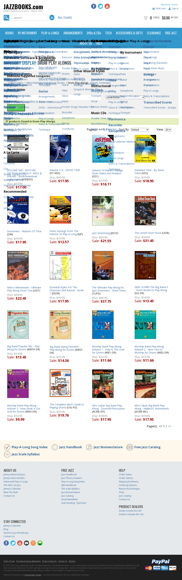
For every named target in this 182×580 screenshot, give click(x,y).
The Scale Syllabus (70, 488)
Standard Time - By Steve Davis (149, 171)
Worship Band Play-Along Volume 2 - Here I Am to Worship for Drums (149, 349)
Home (7, 56)
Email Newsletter (69, 499)
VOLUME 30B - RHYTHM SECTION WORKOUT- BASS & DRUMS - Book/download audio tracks (24, 175)
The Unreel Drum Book (148, 233)
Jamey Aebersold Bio (14, 478)
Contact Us (9, 495)
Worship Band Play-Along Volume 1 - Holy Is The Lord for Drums (108, 349)
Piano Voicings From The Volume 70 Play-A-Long (64, 232)
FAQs (121, 492)
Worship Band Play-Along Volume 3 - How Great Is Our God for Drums (23, 408)
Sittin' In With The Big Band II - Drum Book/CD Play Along (151, 288)
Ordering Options (128, 485)
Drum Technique (101, 82)
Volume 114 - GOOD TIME (65, 170)
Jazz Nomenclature (108, 447)
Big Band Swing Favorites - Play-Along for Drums (65, 348)
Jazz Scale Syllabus (26, 454)
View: (160, 129)
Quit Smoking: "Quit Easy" (74, 502)
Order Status (125, 474)
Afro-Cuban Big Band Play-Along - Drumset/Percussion (108, 407)
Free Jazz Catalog (147, 447)
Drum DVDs (16, 82)
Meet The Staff (11, 492)
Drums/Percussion (22, 56)
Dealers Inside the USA (130, 510)
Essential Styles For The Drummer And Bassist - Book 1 (67, 290)
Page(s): (92, 129)
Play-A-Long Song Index (30, 447)
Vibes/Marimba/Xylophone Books (45, 82)
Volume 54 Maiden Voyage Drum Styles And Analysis (107, 172)
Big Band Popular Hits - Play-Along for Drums (23, 348)
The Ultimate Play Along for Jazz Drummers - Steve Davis (109, 289)
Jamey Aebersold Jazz (14, 474)
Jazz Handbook (70, 447)
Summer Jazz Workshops (16, 532)
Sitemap (72, 561)
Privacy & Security (49, 561)
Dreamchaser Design (33, 575)
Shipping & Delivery (128, 481)
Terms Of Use (9, 561)
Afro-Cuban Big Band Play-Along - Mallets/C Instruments (152, 407)
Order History (126, 478)
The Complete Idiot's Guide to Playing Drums (67, 406)
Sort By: (124, 129)
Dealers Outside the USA (131, 514)
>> (109, 129)
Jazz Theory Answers (71, 478)
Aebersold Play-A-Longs (16, 481)
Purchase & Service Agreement (28, 561)
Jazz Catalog (67, 495)
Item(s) (156, 17)
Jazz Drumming (101, 233)
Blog (6, 529)
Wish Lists (161, 8)
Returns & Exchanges (129, 488)
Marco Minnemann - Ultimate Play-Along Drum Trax (24, 289)
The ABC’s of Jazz (12, 485)
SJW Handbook (68, 485)
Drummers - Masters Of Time (24, 231)
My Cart (174, 17)
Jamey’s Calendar (12, 488)
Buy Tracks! (65, 17)
